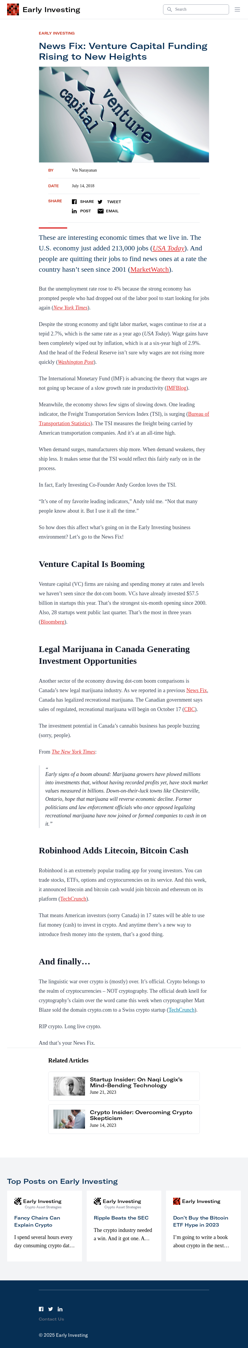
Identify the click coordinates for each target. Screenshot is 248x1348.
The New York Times (73, 752)
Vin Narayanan (84, 170)
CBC (189, 709)
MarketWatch (149, 269)
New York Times (70, 308)
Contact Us (51, 1319)
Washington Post (76, 362)
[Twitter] (50, 1309)
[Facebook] (41, 1309)
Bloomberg (53, 622)
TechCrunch (73, 899)
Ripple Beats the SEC (121, 1218)
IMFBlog (176, 388)
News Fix (196, 690)
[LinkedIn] (60, 1309)
